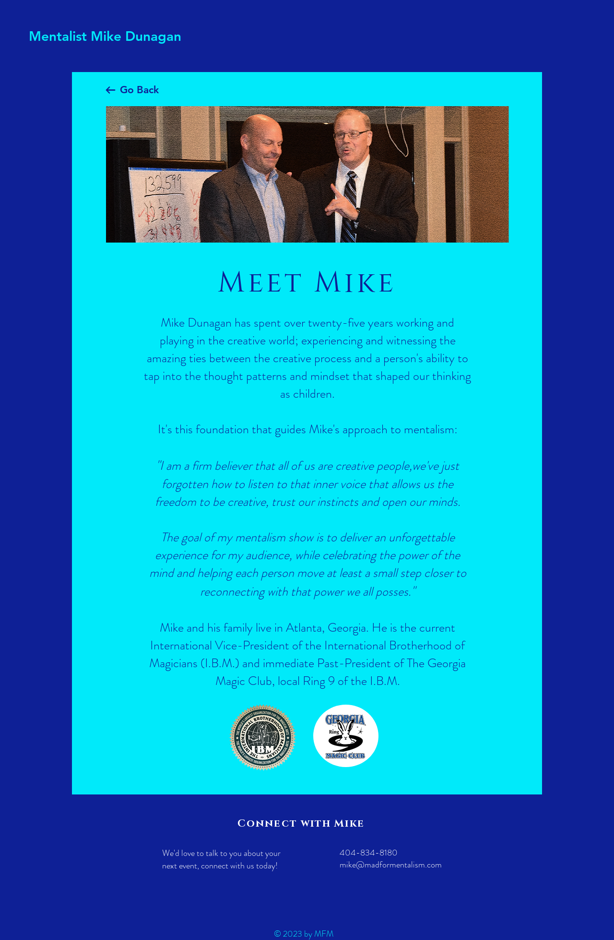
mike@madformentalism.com (391, 864)
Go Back (139, 90)
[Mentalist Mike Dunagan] (109, 36)
